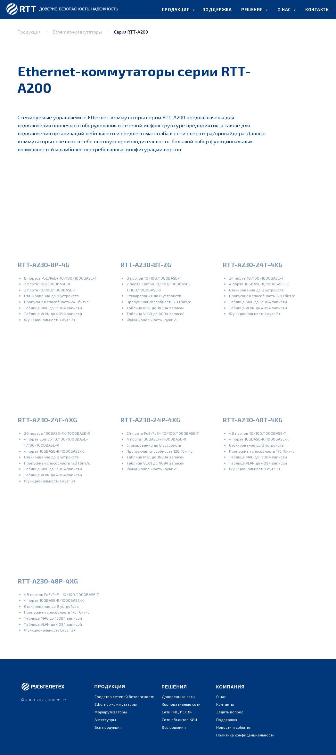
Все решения (174, 727)
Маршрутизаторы (110, 712)
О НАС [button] (284, 9)
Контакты (225, 704)
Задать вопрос (229, 712)
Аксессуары (105, 719)
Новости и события (233, 727)
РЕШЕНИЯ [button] (252, 9)
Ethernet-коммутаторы (77, 32)
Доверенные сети (178, 696)
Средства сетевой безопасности (124, 696)
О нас (221, 696)
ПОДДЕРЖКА (217, 9)
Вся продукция (108, 727)
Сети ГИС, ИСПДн (177, 712)
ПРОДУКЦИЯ (176, 9)
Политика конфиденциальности (245, 735)
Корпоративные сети (181, 704)
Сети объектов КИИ (179, 719)
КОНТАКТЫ (317, 9)
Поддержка (226, 719)
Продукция (29, 32)
